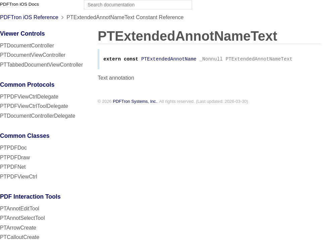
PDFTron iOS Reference (29, 17)
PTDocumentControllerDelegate (37, 116)
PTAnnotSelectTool (22, 218)
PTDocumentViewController (32, 55)
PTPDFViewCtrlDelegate (29, 96)
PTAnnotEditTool (19, 208)
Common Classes (25, 135)
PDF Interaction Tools (30, 196)
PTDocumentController (27, 45)
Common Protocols (27, 84)
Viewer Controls (22, 33)
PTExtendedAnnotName (169, 59)
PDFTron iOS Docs (19, 4)
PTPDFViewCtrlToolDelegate (34, 106)
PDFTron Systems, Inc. (135, 102)
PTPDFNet (13, 167)
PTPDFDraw (15, 157)
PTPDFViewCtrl (18, 176)
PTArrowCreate (18, 228)
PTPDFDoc (13, 148)
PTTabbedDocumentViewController (41, 65)
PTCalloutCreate (19, 237)
